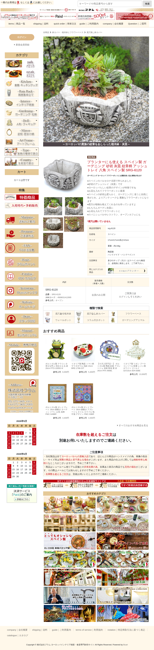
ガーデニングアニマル (133, 320)
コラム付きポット (96, 320)
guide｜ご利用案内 (89, 23)
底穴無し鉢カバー (94, 32)
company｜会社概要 (113, 23)
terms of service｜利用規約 (89, 630)
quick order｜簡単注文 (65, 23)
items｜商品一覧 (17, 23)
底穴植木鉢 (63, 313)
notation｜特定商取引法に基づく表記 (126, 630)
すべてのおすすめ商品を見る (133, 425)
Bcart (125, 645)
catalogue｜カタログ (17, 635)
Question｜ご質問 (137, 23)
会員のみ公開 (98, 295)
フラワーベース (133, 313)
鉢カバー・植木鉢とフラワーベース (67, 32)
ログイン (123, 296)
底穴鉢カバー (96, 313)
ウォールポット (63, 320)
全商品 (46, 32)
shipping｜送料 (41, 23)
